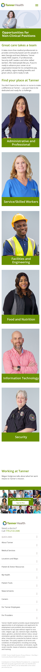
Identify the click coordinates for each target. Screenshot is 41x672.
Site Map (34, 655)
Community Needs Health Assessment (13, 657)
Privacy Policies (25, 655)
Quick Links (7, 537)
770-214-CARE (13, 530)
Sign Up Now (20, 503)
